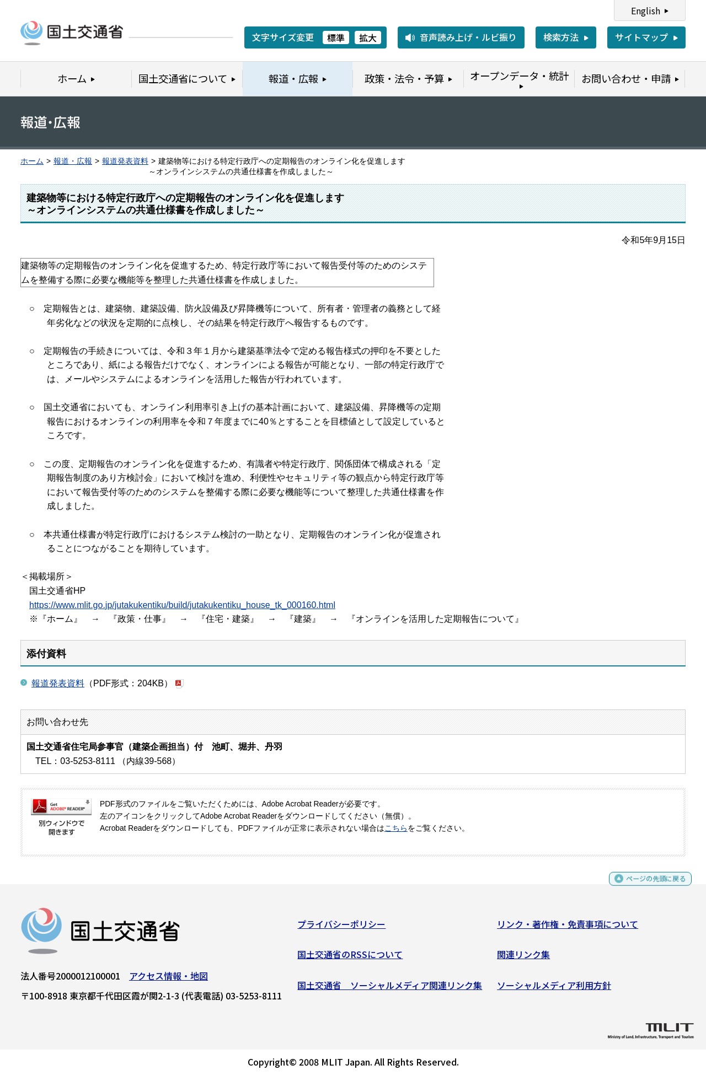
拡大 (368, 37)
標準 (336, 37)
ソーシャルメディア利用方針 (554, 989)
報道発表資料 (125, 161)
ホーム (32, 161)
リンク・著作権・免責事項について (567, 927)
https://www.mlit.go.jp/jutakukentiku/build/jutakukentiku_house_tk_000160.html (182, 605)
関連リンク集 (523, 958)
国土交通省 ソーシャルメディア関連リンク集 (389, 989)
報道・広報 (73, 161)
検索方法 (561, 37)
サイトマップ (641, 37)
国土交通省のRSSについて (350, 958)
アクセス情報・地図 (168, 979)
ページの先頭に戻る (646, 888)
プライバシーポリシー (341, 927)
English (645, 10)
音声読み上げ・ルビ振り (468, 37)
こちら (396, 828)
